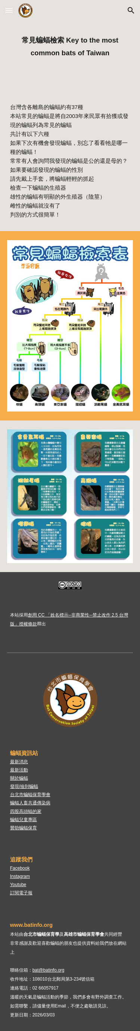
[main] (70, 45)
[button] (9, 10)
